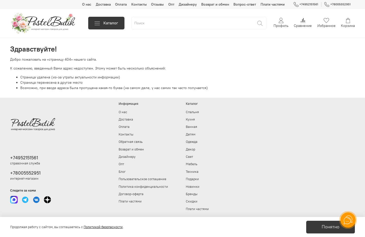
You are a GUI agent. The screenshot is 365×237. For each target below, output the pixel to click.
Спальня (192, 112)
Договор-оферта (131, 194)
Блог (122, 172)
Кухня (190, 119)
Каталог (106, 23)
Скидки (191, 201)
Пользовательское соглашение (142, 179)
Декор (190, 149)
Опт (171, 4)
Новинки (192, 187)
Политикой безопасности (103, 227)
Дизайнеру (188, 4)
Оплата (121, 4)
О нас (86, 4)
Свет (189, 157)
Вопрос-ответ (244, 4)
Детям (190, 134)
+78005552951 (337, 4)
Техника (192, 172)
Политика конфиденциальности (143, 187)
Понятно (330, 227)
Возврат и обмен (215, 4)
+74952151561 (306, 4)
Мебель (191, 164)
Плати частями (273, 4)
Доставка (103, 4)
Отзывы (157, 4)
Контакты (139, 4)
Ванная (191, 127)
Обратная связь (131, 142)
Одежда (191, 142)
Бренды (191, 194)
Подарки (192, 179)
